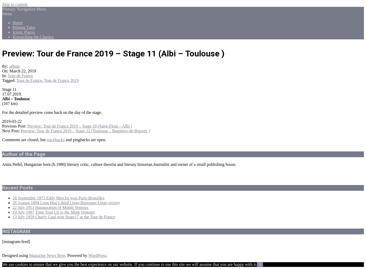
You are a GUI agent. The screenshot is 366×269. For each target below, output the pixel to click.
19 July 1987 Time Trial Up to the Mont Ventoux (54, 212)
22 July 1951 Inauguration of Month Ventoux (50, 207)
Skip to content (15, 4)
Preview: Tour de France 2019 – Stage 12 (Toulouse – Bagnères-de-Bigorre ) (85, 131)
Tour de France (20, 75)
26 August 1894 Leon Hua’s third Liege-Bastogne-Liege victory (66, 203)
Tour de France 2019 (61, 80)
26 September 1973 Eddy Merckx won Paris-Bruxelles (58, 198)
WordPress (97, 255)
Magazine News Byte (47, 255)
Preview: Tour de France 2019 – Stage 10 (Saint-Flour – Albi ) (79, 126)
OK (260, 264)
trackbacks (55, 140)
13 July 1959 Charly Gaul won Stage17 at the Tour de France (64, 217)
